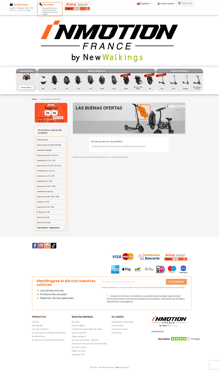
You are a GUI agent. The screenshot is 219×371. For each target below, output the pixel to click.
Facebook (35, 245)
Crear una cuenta (120, 329)
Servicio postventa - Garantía (85, 340)
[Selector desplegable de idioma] (144, 3)
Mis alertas (117, 332)
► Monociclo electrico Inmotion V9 (48, 340)
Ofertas (35, 321)
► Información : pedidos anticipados (49, 332)
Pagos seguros (79, 336)
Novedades (37, 325)
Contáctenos (157, 331)
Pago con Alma (78, 350)
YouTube (41, 245)
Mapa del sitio (78, 354)
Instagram (47, 245)
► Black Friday (38, 336)
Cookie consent (79, 347)
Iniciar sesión (118, 325)
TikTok (53, 245)
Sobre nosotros (79, 332)
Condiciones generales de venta (87, 329)
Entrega (75, 321)
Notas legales (78, 325)
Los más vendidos (40, 329)
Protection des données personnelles (89, 343)
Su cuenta (118, 317)
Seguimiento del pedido (123, 321)
